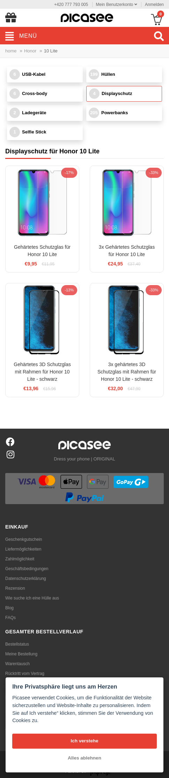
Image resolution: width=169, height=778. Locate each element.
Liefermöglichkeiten (23, 549)
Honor (30, 50)
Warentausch (17, 663)
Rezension (15, 588)
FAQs (10, 617)
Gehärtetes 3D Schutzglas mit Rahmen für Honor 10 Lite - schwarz (42, 372)
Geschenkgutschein (23, 539)
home (11, 50)
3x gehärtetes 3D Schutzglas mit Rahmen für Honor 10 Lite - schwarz (126, 372)
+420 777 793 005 (71, 4)
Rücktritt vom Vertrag (24, 673)
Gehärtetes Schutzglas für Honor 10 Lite (42, 250)
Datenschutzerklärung (25, 578)
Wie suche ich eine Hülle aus (32, 598)
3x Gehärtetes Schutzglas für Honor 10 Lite (127, 250)
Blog (9, 607)
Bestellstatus (17, 644)
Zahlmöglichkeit (19, 559)
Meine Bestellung (21, 654)
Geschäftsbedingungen (26, 568)
